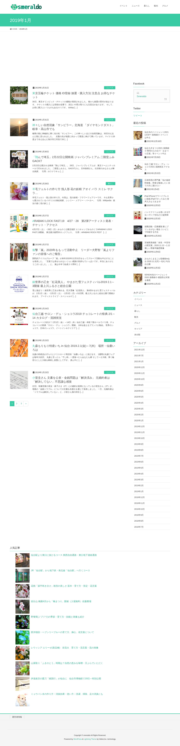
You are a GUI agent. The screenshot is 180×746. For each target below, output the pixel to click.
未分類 (137, 334)
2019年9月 (139, 444)
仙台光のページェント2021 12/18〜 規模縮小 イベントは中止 (157, 135)
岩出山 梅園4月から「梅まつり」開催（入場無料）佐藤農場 (61, 601)
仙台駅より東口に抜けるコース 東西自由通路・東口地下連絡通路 (64, 555)
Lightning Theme (90, 739)
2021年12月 (139, 350)
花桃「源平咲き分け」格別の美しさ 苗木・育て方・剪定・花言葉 (64, 586)
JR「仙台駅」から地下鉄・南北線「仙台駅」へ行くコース (60, 570)
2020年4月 (139, 403)
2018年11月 (139, 503)
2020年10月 (139, 379)
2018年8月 (139, 521)
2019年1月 (139, 491)
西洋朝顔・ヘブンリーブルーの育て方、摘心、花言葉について (62, 632)
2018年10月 (139, 509)
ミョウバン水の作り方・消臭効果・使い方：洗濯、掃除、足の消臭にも (67, 694)
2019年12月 (139, 426)
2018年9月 (139, 515)
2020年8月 (139, 385)
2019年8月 (139, 450)
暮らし (110, 184)
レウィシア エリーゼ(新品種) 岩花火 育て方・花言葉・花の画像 (64, 647)
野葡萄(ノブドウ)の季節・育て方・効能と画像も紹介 (57, 617)
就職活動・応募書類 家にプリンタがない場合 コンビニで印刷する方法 (157, 229)
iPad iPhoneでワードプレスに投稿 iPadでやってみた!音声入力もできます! (157, 199)
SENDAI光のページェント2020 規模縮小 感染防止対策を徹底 (157, 277)
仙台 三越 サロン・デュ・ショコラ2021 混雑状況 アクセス (157, 167)
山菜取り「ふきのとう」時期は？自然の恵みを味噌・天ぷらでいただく (67, 663)
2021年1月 (139, 361)
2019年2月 (139, 485)
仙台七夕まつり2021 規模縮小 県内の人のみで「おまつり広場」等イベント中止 (157, 151)
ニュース (109, 88)
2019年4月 (139, 474)
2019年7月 (139, 456)
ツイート (137, 115)
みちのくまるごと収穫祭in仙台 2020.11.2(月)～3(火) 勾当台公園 (157, 261)
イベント (109, 216)
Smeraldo (141, 96)
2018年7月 (139, 527)
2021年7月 (139, 355)
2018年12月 (139, 497)
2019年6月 (139, 462)
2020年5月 (139, 397)
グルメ (137, 323)
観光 (136, 317)
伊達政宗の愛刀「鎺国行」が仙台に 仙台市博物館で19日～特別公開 (66, 678)
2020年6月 (139, 391)
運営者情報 (17, 717)
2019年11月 (139, 432)
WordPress (77, 739)
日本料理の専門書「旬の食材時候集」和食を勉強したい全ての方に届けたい (157, 183)
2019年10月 (139, 438)
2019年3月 (139, 479)
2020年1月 (139, 420)
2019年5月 (139, 468)
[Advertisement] (90, 52)
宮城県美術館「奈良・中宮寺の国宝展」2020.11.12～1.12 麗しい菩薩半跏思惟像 (157, 245)
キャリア (138, 329)
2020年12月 (139, 367)
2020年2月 (139, 414)
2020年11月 (139, 373)
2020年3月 (139, 409)
